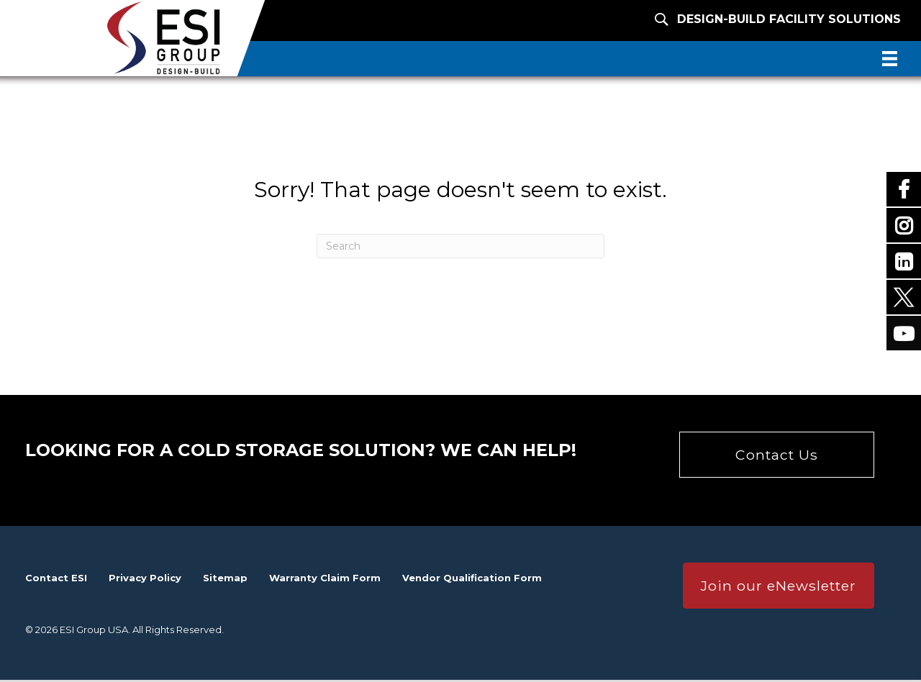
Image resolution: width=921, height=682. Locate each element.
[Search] (460, 247)
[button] (776, 456)
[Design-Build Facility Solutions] (757, 18)
